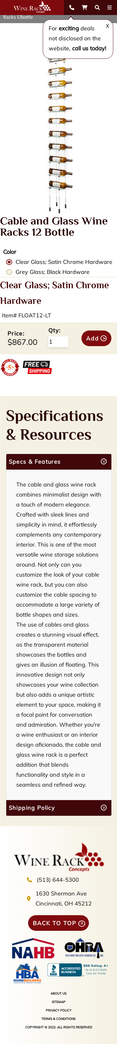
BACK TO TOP (54, 923)
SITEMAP (59, 1002)
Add (92, 338)
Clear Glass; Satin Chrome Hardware (64, 261)
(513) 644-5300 (58, 879)
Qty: (54, 330)
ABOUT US (58, 993)
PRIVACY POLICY (58, 1010)
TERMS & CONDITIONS (58, 1019)
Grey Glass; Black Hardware (53, 271)
